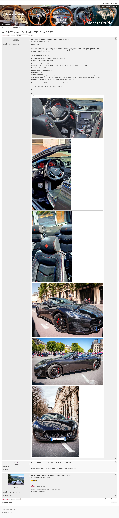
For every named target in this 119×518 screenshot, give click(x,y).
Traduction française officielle (7, 509)
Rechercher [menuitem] (7, 24)
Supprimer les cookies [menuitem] (96, 508)
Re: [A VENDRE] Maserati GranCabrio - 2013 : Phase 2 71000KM (51, 463)
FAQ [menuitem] (2, 24)
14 (9, 43)
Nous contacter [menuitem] (86, 508)
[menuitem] (4, 512)
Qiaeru (15, 509)
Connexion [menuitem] (114, 3)
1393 (10, 491)
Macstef (16, 462)
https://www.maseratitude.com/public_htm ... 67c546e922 (48, 489)
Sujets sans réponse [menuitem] (105, 6)
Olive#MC (16, 487)
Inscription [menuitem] (106, 3)
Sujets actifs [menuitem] (114, 6)
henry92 (16, 39)
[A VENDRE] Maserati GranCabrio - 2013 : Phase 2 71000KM (29, 32)
